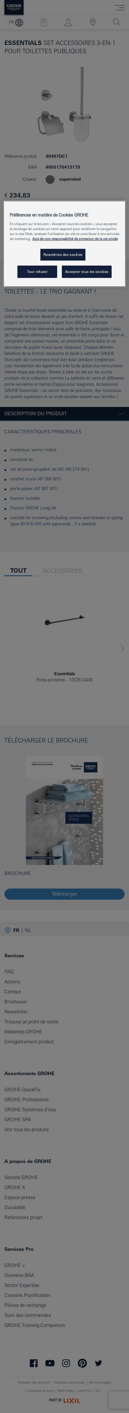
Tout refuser (37, 272)
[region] (64, 244)
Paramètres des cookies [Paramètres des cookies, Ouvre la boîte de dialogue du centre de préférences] (63, 255)
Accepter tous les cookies (86, 272)
